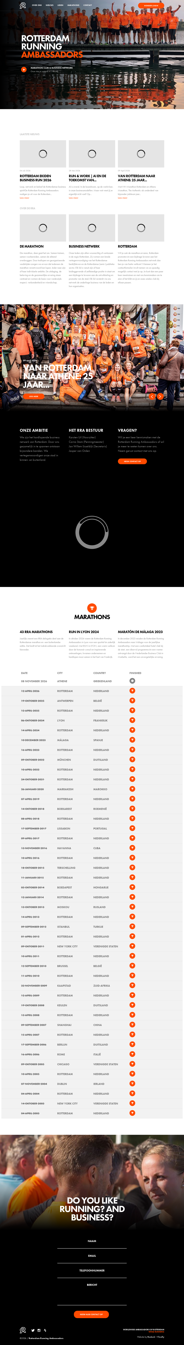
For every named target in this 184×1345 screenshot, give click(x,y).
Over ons (37, 5)
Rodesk (151, 1336)
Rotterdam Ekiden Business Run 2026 (61, 371)
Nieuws (49, 5)
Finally (160, 1336)
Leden (60, 5)
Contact (87, 5)
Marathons (73, 5)
